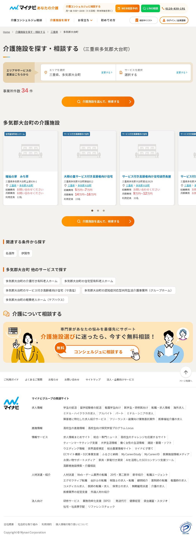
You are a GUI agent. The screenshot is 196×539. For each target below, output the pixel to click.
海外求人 (178, 407)
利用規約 (47, 524)
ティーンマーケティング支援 (80, 443)
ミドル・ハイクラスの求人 (79, 413)
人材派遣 (68, 474)
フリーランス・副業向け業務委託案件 (132, 419)
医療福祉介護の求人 (170, 419)
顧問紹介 (142, 480)
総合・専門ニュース (105, 437)
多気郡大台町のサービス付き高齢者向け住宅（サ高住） (42, 290)
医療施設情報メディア (176, 454)
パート (119, 413)
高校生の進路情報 (74, 428)
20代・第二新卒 (119, 474)
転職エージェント (157, 474)
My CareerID (152, 454)
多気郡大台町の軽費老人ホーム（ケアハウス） (36, 300)
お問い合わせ (72, 379)
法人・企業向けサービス (120, 379)
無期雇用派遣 (140, 486)
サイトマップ (93, 379)
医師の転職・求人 (98, 486)
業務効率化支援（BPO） (97, 501)
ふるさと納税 (110, 454)
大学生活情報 (109, 443)
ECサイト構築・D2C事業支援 (81, 454)
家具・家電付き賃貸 (111, 460)
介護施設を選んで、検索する (104, 101)
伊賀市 (25, 253)
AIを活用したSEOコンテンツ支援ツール (150, 460)
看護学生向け (113, 407)
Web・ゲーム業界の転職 (92, 474)
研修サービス (71, 501)
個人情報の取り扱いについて (72, 524)
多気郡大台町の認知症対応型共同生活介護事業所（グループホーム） (128, 290)
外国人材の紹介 (100, 492)
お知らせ (53, 379)
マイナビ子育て (144, 448)
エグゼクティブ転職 (75, 480)
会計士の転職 (99, 480)
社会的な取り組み (28, 524)
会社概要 (9, 524)
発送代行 (121, 501)
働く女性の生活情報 (132, 443)
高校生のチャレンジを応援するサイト (143, 437)
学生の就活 (70, 407)
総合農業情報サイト (119, 448)
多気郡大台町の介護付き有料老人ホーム (31, 281)
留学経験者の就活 (90, 407)
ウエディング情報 (74, 448)
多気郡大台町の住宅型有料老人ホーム (88, 281)
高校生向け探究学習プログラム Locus (111, 428)
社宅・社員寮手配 (74, 506)
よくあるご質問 (33, 379)
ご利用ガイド (11, 379)
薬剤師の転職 (159, 480)
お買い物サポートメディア (79, 460)
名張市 (10, 253)
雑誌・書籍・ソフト (160, 443)
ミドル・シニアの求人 (140, 413)
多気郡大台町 (26, 185)
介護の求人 (158, 486)
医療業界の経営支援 (75, 492)
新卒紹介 (138, 474)
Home (6, 32)
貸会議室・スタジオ (156, 501)
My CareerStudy (131, 454)
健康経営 (135, 501)
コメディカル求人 (74, 486)
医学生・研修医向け (136, 407)
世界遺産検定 (96, 448)
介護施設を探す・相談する (30, 32)
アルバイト (105, 413)
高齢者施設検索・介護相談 (79, 466)
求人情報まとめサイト (76, 437)
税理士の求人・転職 (122, 480)
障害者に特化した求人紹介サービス (84, 419)
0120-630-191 (175, 8)
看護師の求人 (179, 480)
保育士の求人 (121, 486)
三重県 (12, 185)
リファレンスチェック (101, 506)
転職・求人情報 (160, 407)
